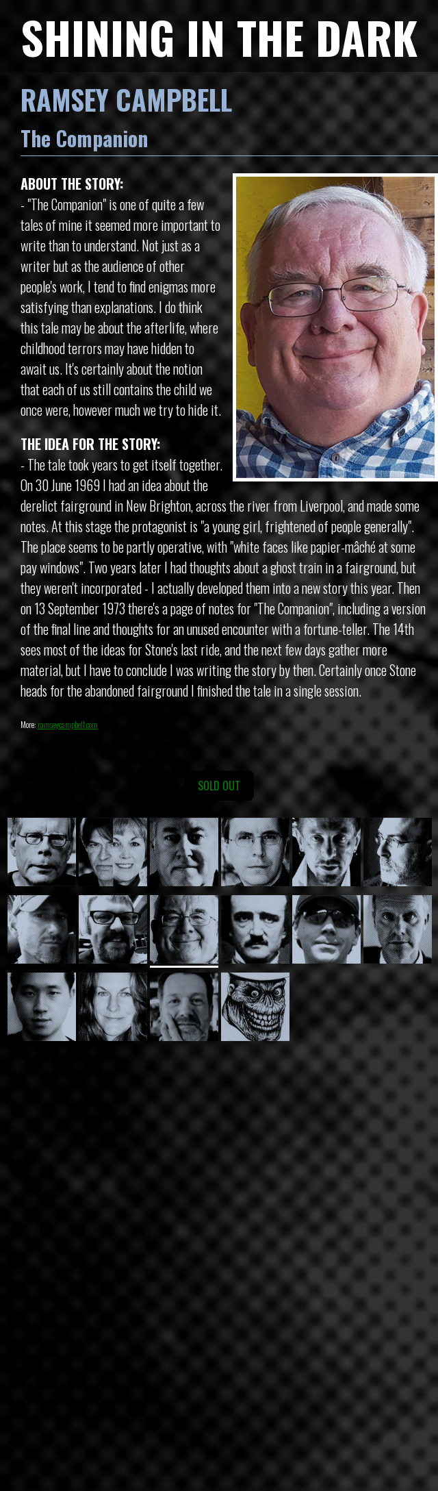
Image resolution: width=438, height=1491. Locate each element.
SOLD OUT (219, 785)
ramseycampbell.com (68, 724)
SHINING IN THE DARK (219, 36)
